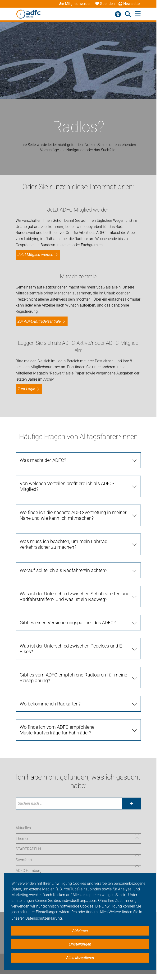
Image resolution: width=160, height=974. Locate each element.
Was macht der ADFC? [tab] (43, 460)
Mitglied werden (75, 3)
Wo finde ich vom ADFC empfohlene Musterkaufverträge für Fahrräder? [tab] (57, 730)
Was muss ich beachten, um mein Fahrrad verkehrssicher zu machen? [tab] (63, 544)
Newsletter (130, 3)
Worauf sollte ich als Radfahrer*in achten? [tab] (63, 570)
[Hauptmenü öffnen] (138, 14)
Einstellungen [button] (80, 944)
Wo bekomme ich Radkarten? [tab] (50, 704)
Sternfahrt (24, 860)
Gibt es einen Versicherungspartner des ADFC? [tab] (68, 622)
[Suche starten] (131, 803)
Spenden (105, 3)
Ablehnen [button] (80, 930)
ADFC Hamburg (28, 870)
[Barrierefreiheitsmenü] (118, 14)
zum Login (26, 389)
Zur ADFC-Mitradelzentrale (39, 321)
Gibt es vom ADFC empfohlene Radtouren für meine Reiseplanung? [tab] (73, 677)
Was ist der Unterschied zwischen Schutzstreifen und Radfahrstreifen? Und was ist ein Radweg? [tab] (74, 596)
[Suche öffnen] (128, 14)
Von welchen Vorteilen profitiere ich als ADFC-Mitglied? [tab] (67, 486)
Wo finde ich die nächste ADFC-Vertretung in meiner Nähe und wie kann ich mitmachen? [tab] (73, 515)
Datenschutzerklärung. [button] (44, 918)
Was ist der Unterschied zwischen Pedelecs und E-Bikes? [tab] (71, 648)
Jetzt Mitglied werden (35, 254)
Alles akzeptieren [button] (80, 957)
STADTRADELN (28, 849)
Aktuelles (23, 828)
